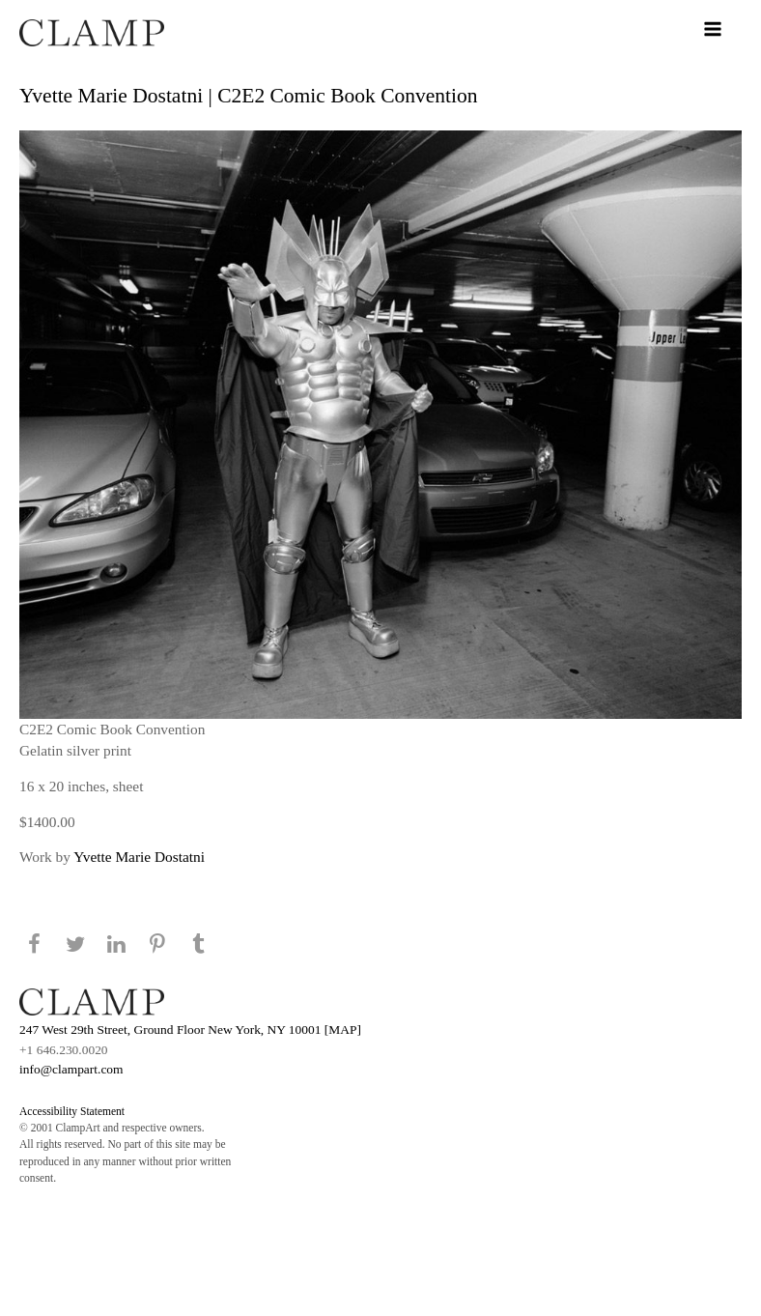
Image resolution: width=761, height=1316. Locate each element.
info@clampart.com (71, 1069)
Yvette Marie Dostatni (139, 856)
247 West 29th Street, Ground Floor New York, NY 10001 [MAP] (190, 1029)
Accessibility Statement (72, 1111)
